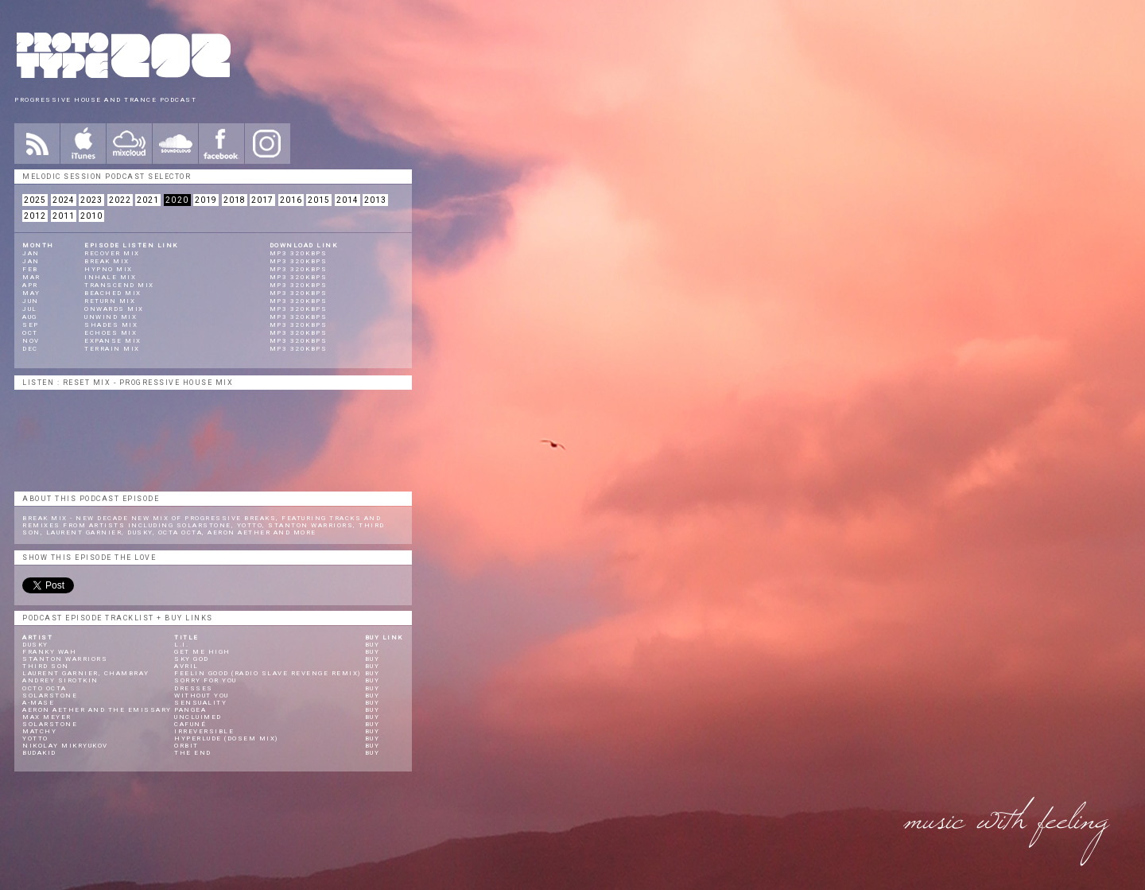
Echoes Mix (110, 332)
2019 (206, 200)
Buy (372, 644)
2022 (120, 200)
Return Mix (109, 301)
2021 (148, 200)
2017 (262, 200)
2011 (63, 216)
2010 (91, 216)
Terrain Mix (112, 348)
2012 (35, 216)
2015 (319, 200)
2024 (63, 200)
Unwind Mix (110, 317)
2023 (91, 200)
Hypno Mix (108, 269)
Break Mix (107, 261)
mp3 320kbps (299, 253)
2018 (234, 200)
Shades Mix (111, 324)
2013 (375, 200)
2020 (177, 200)
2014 (347, 200)
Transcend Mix (119, 285)
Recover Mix (112, 253)
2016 (291, 200)
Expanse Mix (113, 340)
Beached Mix (113, 293)
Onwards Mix (114, 309)
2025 (35, 200)
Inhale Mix (110, 277)
